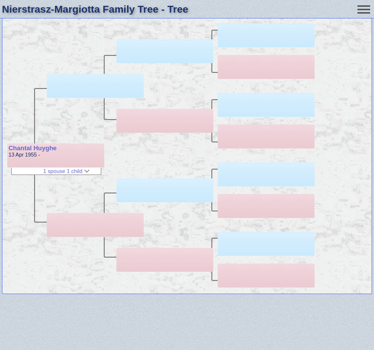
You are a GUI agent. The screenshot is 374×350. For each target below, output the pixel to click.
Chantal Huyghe (32, 148)
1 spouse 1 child (66, 171)
